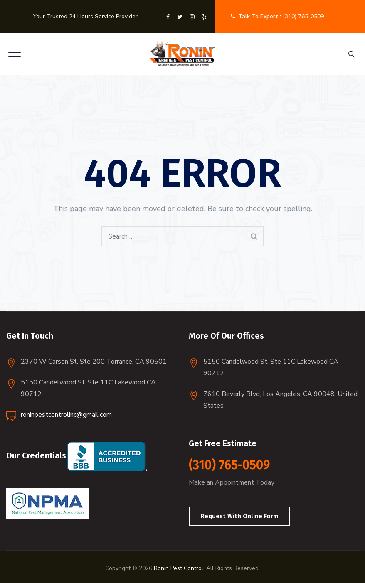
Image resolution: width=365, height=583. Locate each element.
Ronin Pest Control (178, 568)
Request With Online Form (239, 516)
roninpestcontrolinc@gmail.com (66, 414)
